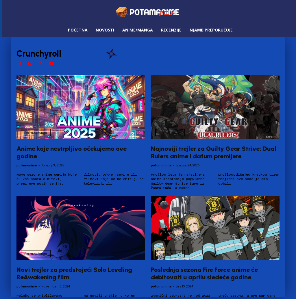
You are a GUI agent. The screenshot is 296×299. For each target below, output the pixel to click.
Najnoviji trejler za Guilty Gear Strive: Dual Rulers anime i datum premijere (213, 152)
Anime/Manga (35, 133)
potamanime (26, 165)
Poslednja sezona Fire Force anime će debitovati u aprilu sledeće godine (204, 273)
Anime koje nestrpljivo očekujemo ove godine (71, 152)
